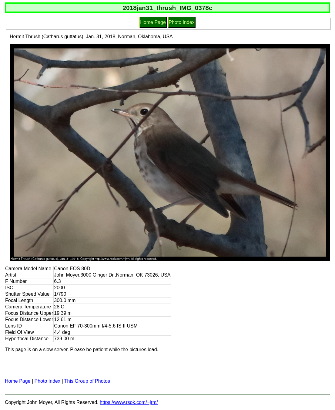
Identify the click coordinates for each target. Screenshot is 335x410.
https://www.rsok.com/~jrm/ (129, 402)
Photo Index (181, 22)
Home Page (153, 22)
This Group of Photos (87, 381)
